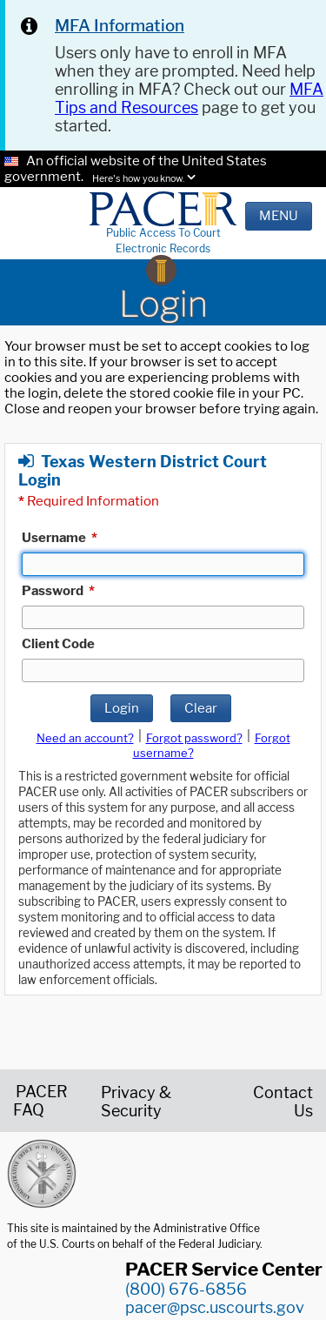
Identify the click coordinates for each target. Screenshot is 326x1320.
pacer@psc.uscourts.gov (214, 1307)
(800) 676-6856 (186, 1289)
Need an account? (85, 738)
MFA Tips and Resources (189, 98)
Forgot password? (194, 738)
